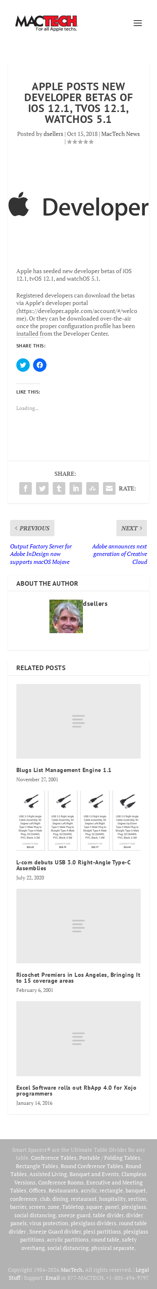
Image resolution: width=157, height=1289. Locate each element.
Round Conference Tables (92, 1166)
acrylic (89, 1190)
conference (23, 1199)
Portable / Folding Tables (109, 1157)
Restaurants (63, 1190)
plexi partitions (102, 1231)
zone (53, 1207)
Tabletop (73, 1207)
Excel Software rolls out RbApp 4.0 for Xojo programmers (76, 1090)
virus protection (48, 1223)
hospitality (112, 1199)
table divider (108, 1215)
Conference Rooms (61, 1182)
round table (105, 1239)
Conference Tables (54, 1157)
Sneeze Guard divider (55, 1231)
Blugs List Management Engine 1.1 (64, 770)
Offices (37, 1190)
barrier (18, 1207)
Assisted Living (48, 1174)
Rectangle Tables (37, 1166)
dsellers (53, 134)
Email (53, 1277)
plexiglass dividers (93, 1223)
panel (112, 1207)
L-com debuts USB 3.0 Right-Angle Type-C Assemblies (73, 865)
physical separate (112, 1248)
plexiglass (133, 1207)
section (137, 1199)
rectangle (111, 1190)
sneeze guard (74, 1215)
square (94, 1207)
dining (60, 1199)
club (45, 1199)
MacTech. (72, 1269)
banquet (136, 1190)
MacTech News (120, 134)
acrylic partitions (68, 1239)
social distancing (35, 1215)
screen (37, 1207)
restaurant (84, 1199)
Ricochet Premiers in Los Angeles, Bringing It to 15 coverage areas (78, 977)
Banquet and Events (94, 1174)
